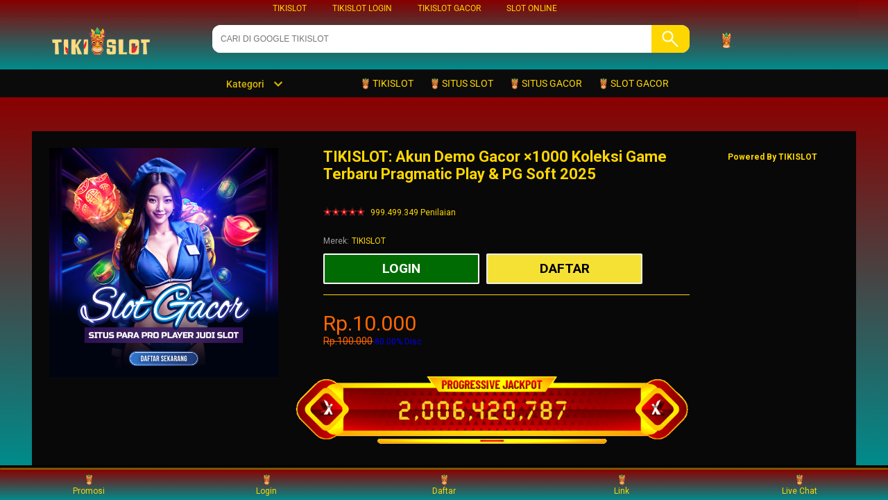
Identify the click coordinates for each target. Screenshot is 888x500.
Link (621, 484)
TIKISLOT (290, 8)
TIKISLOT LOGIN (362, 8)
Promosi (89, 484)
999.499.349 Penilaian (413, 212)
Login (266, 484)
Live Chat (799, 484)
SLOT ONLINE (531, 8)
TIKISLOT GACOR (449, 8)
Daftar (444, 484)
